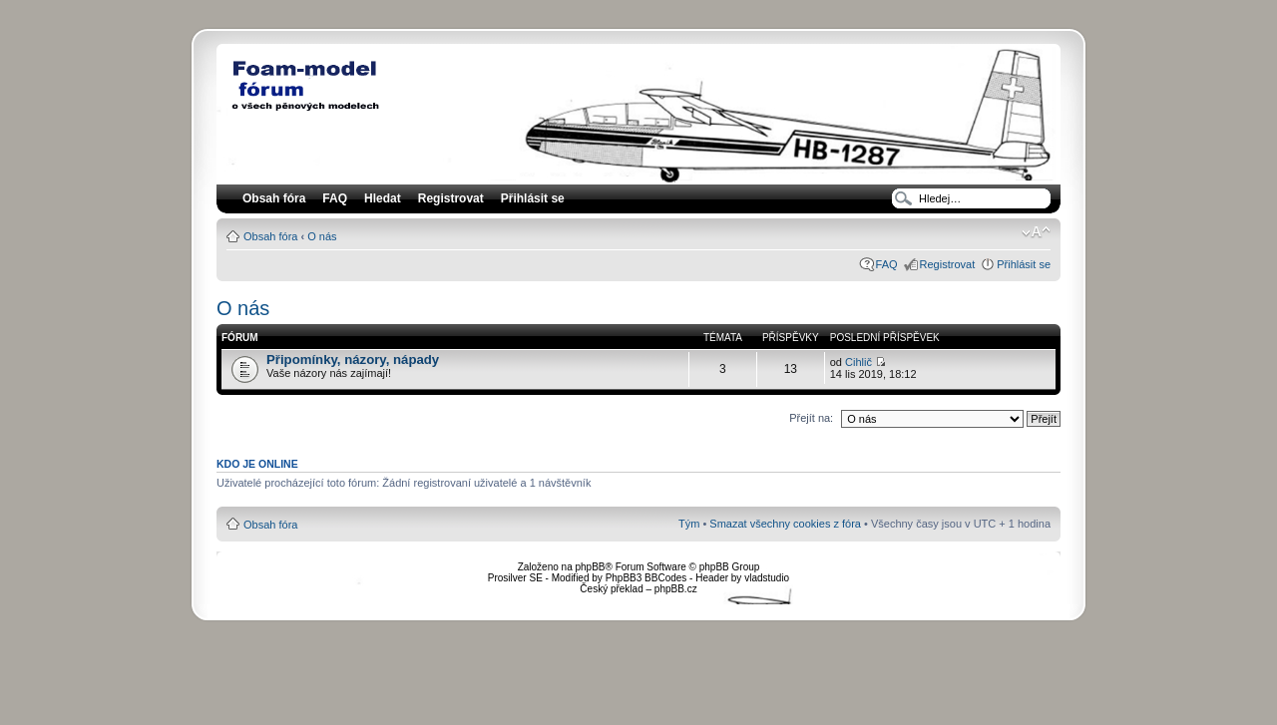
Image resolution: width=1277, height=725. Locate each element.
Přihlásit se (1024, 264)
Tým (688, 524)
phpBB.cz (675, 588)
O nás (321, 236)
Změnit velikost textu (1036, 232)
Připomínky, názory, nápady (352, 359)
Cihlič (858, 362)
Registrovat (451, 198)
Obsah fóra (270, 236)
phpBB (590, 566)
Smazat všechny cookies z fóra (785, 524)
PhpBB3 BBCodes (646, 577)
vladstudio (766, 577)
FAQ (887, 264)
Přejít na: (811, 418)
